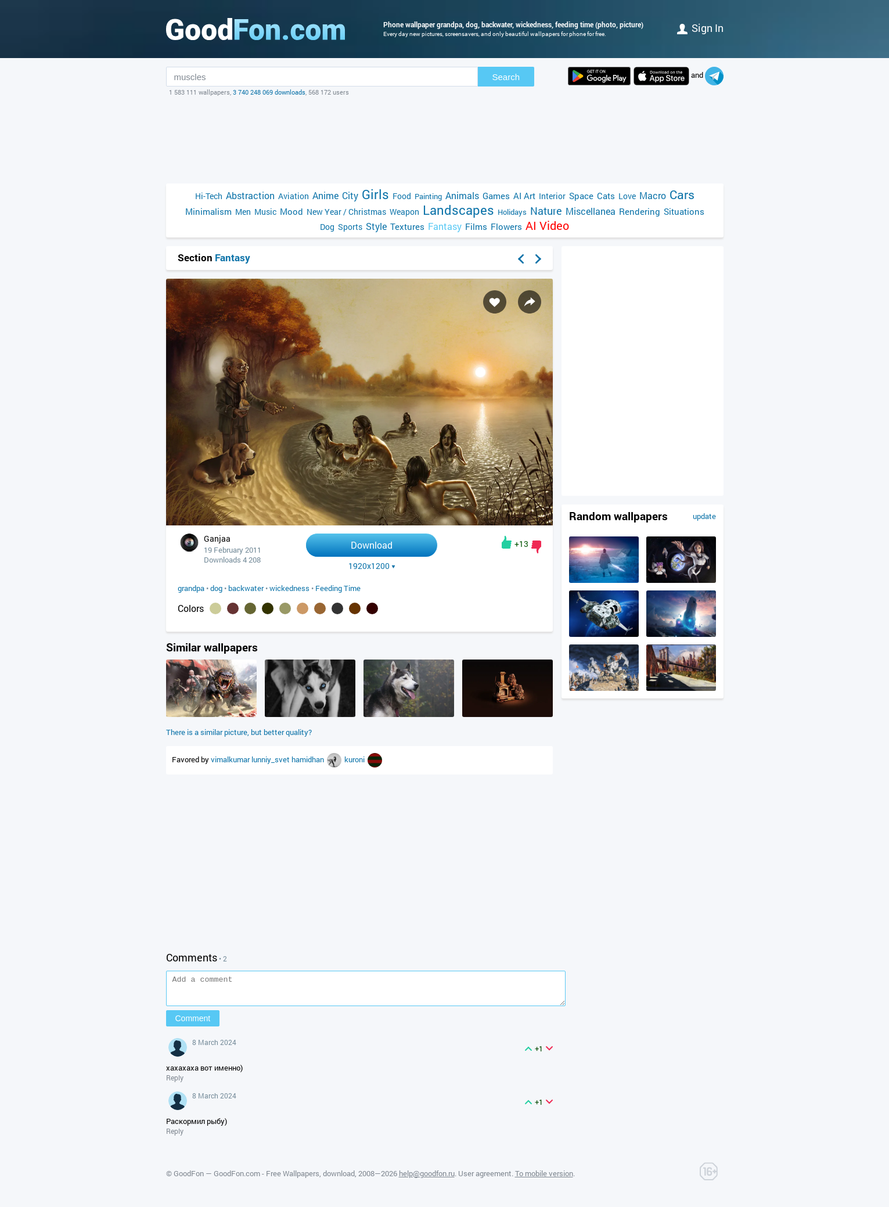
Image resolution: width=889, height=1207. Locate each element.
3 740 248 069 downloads (269, 92)
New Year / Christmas (346, 211)
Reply (174, 1082)
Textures (407, 226)
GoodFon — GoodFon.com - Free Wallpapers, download (264, 1178)
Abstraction (250, 195)
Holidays (512, 212)
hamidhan (308, 759)
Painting (428, 196)
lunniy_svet (271, 759)
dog (216, 588)
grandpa (191, 588)
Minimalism (208, 211)
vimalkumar (231, 759)
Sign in (700, 28)
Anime (325, 195)
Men (243, 211)
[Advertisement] (445, 140)
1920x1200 (371, 566)
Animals (462, 195)
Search (506, 77)
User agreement (485, 1178)
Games (496, 195)
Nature (546, 211)
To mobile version (544, 1178)
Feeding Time (338, 588)
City (350, 195)
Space (581, 195)
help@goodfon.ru (427, 1178)
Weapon (404, 211)
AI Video (547, 225)
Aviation (293, 195)
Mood (291, 211)
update (704, 516)
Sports (350, 226)
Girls (375, 194)
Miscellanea (591, 211)
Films (476, 226)
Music (265, 211)
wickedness (289, 588)
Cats (606, 195)
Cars (682, 194)
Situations (684, 211)
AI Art (524, 195)
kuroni (355, 759)
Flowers (506, 226)
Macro (652, 195)
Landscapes (458, 210)
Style (376, 226)
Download (372, 545)
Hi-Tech (208, 195)
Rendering (639, 211)
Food (402, 195)
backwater (246, 588)
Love (627, 195)
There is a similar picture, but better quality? (239, 732)
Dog (327, 226)
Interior (552, 195)
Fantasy (445, 226)
